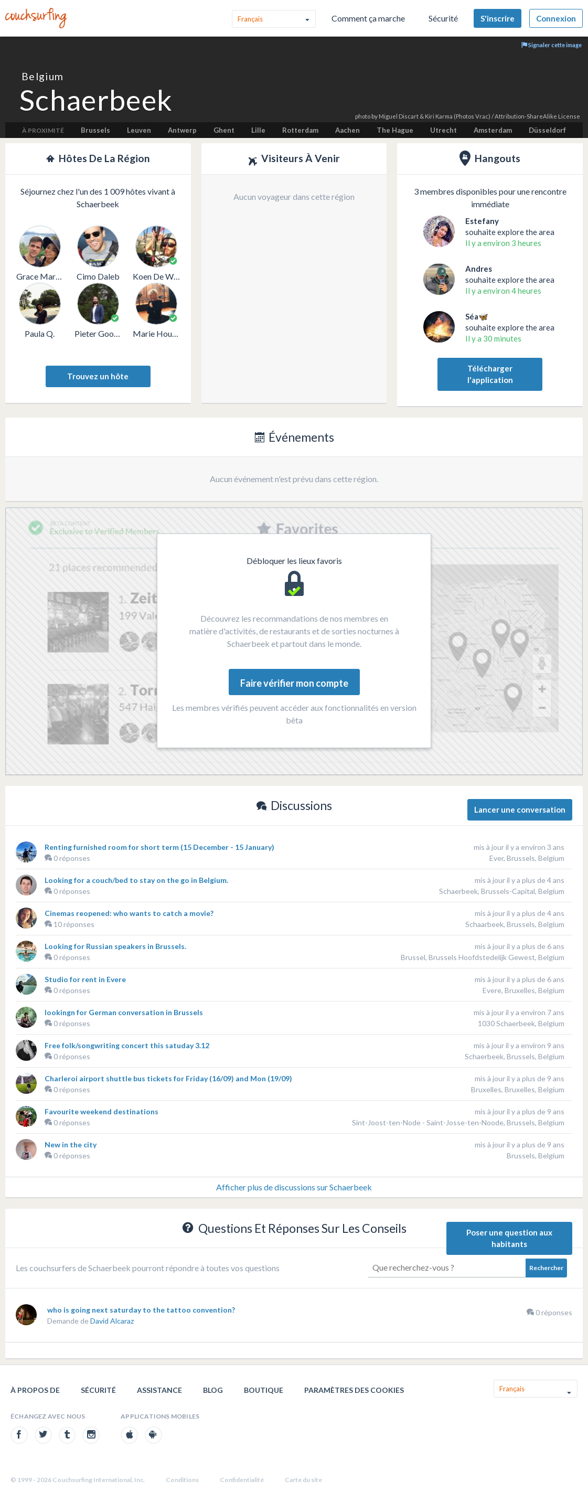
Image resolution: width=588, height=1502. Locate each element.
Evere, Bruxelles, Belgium (523, 990)
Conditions (182, 1480)
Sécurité (443, 18)
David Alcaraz (112, 1320)
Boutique (263, 1390)
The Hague (395, 130)
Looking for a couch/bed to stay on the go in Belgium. (136, 880)
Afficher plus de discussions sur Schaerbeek (294, 1187)
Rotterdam (300, 130)
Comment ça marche (368, 18)
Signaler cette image (551, 44)
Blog (213, 1390)
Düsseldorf (547, 130)
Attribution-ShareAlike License (537, 116)
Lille (258, 130)
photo (362, 116)
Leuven (139, 130)
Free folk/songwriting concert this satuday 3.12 (127, 1045)
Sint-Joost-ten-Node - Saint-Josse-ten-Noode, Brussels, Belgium (458, 1122)
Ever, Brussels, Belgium (526, 858)
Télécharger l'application (490, 374)
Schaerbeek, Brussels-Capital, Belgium (501, 891)
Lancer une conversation (519, 809)
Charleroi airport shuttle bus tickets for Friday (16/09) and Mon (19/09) (168, 1078)
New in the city (71, 1144)
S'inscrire (497, 18)
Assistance (159, 1390)
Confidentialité (242, 1480)
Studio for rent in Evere (85, 979)
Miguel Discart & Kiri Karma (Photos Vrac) (434, 116)
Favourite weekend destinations (101, 1111)
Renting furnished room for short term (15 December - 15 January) (159, 847)
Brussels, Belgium (535, 1155)
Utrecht (443, 130)
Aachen (347, 130)
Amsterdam (493, 130)
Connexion (556, 18)
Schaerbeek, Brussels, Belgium (514, 1056)
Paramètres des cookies (354, 1390)
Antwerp (182, 130)
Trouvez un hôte (98, 376)
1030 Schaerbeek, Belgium (521, 1023)
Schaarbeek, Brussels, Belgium (514, 924)
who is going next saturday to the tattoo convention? (141, 1309)
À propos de (35, 1390)
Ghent (223, 130)
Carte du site (303, 1480)
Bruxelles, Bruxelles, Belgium (517, 1089)
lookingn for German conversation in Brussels (124, 1012)
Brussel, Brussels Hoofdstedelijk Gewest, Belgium (482, 957)
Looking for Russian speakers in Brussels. (115, 946)
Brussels (95, 130)
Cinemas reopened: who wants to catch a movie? (129, 913)
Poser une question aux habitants (509, 1238)
